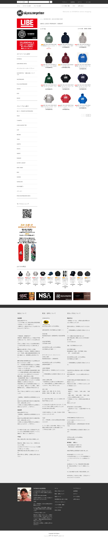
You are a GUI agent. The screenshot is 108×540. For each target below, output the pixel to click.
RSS (56, 510)
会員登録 (72, 2)
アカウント (63, 2)
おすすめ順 (80, 28)
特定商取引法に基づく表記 (61, 499)
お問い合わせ (79, 5)
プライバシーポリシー (60, 502)
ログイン (79, 2)
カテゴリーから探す (26, 5)
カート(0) (87, 2)
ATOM (59, 510)
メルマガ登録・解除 (65, 5)
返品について (58, 496)
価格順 (85, 28)
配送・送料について (59, 493)
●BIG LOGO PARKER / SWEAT (57, 19)
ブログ (73, 5)
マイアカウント (77, 488)
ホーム (18, 5)
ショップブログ (58, 507)
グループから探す (36, 5)
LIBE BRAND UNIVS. (47, 19)
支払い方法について (59, 491)
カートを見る (76, 496)
